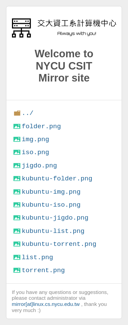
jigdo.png (39, 165)
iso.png (35, 152)
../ (27, 113)
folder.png (41, 126)
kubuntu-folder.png (57, 178)
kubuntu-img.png (51, 191)
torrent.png (43, 270)
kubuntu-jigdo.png (55, 217)
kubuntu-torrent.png (59, 244)
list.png (37, 257)
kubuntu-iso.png (51, 204)
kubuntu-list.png (53, 231)
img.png (35, 139)
